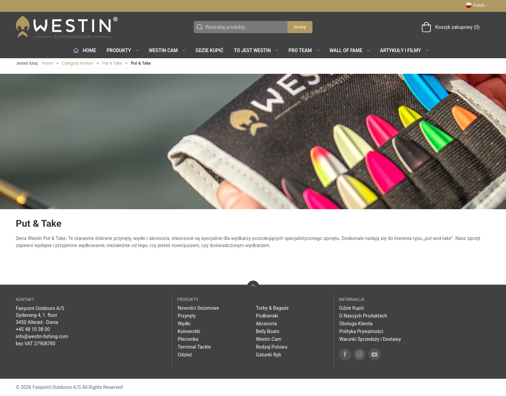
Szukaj (300, 27)
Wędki (184, 323)
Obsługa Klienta (355, 323)
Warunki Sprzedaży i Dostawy (370, 339)
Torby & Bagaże (272, 308)
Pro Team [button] (304, 50)
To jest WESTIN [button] (256, 50)
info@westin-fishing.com (42, 336)
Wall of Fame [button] (350, 50)
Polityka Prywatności (361, 331)
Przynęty (187, 315)
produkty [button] (123, 50)
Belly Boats (267, 331)
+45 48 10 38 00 (33, 329)
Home (47, 63)
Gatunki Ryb (268, 354)
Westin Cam (268, 339)
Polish (477, 5)
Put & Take (112, 63)
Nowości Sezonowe (198, 308)
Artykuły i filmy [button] (404, 50)
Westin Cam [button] (167, 50)
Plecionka (188, 339)
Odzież (185, 354)
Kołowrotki (189, 331)
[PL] (67, 27)
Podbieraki (267, 315)
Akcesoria (266, 323)
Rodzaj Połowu (271, 347)
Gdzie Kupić (210, 50)
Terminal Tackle (194, 347)
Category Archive (78, 63)
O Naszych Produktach (363, 315)
